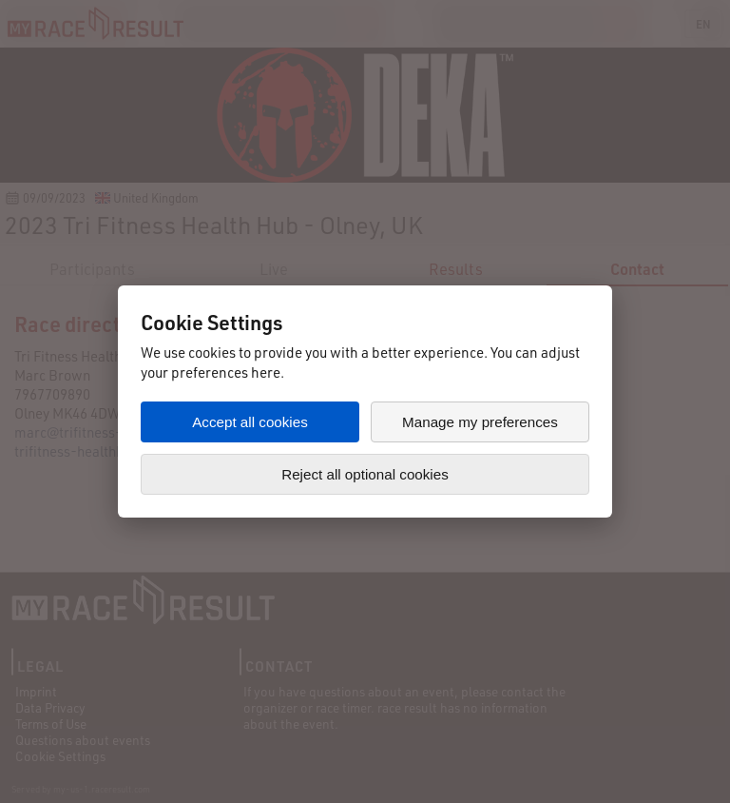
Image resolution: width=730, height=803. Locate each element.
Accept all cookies (250, 422)
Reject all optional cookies (365, 474)
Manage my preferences (480, 422)
